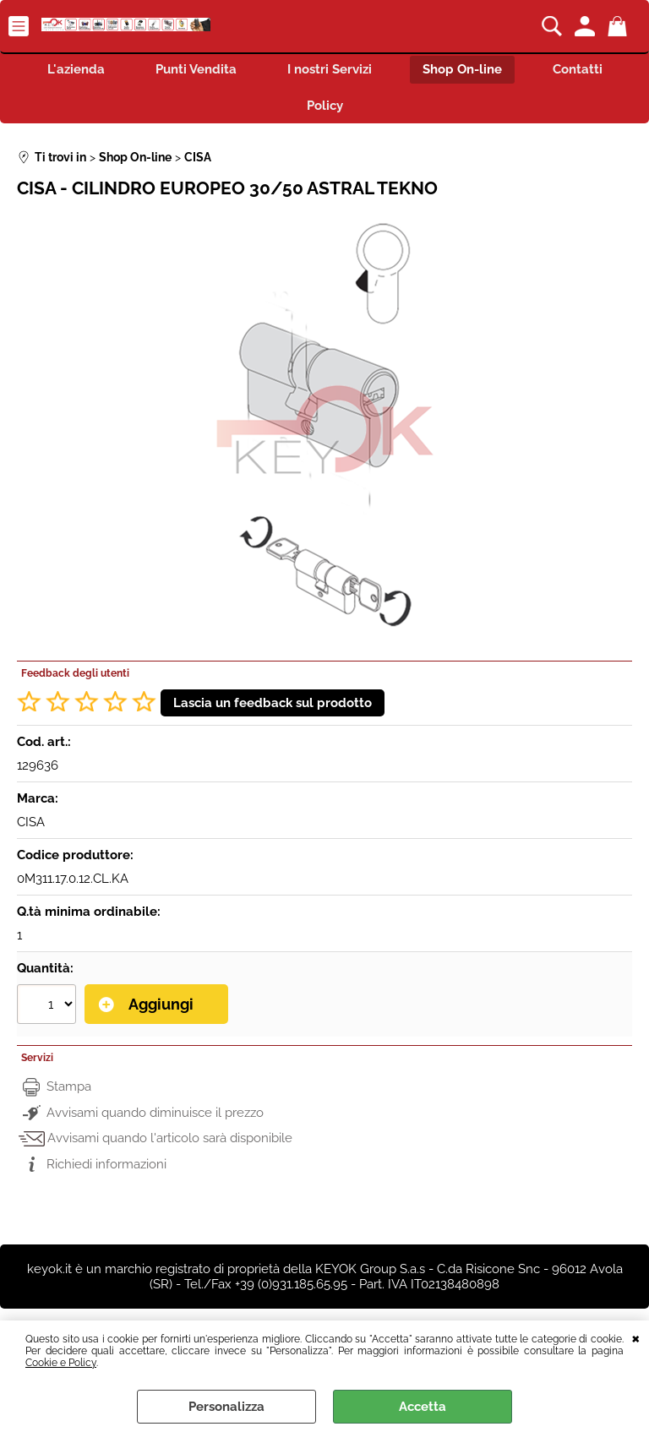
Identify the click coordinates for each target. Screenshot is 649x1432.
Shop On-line (462, 69)
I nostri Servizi (329, 69)
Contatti (578, 69)
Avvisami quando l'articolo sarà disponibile (169, 1138)
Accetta (422, 1406)
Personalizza (226, 1406)
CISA (31, 822)
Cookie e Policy (60, 1363)
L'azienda (76, 69)
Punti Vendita (196, 69)
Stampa (68, 1086)
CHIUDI (636, 1337)
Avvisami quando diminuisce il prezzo (155, 1112)
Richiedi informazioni (106, 1164)
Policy (325, 105)
